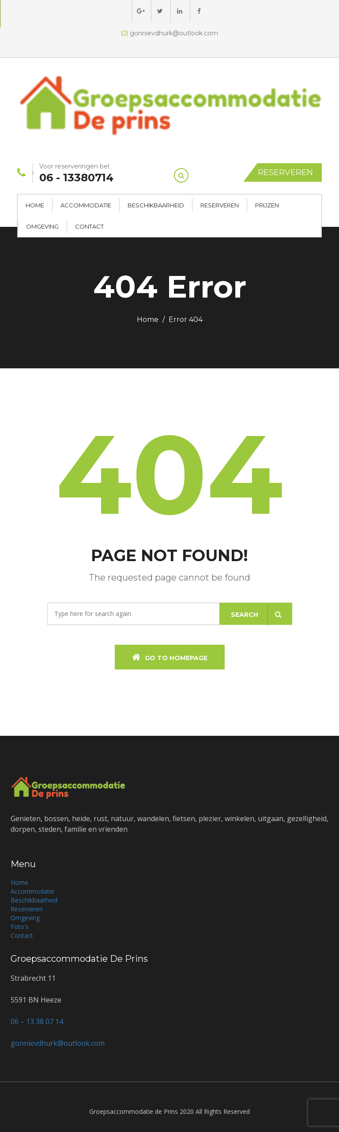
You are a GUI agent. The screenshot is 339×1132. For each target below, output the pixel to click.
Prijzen (267, 205)
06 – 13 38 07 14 (37, 1021)
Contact (89, 226)
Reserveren (285, 172)
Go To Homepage (169, 657)
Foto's (20, 926)
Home (35, 205)
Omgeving (42, 226)
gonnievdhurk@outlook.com (169, 33)
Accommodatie (85, 205)
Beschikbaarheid (156, 205)
